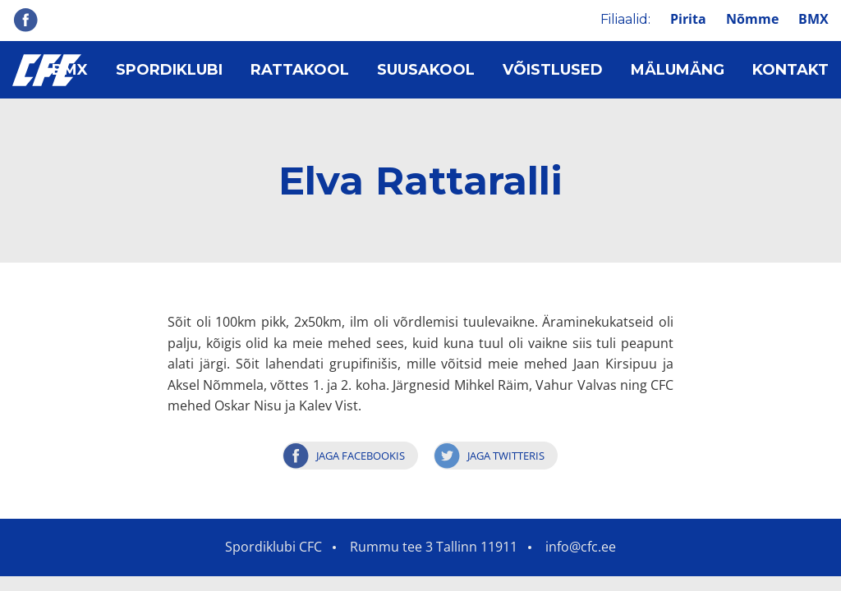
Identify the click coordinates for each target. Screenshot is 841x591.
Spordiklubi (169, 70)
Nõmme (752, 19)
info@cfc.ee (580, 547)
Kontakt (790, 70)
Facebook (25, 20)
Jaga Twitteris (506, 455)
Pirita (688, 19)
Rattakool (299, 70)
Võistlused (553, 70)
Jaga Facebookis (360, 455)
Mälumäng (677, 70)
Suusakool (426, 70)
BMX (813, 19)
